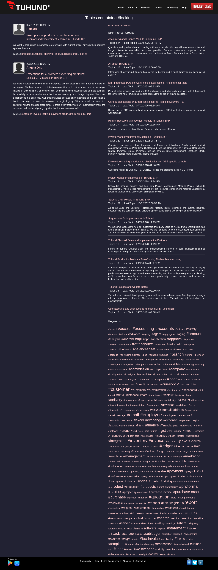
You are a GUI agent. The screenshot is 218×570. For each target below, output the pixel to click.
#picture (158, 476)
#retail (182, 508)
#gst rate (137, 430)
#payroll (190, 471)
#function (198, 425)
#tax (178, 539)
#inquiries (161, 435)
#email (133, 414)
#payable (160, 471)
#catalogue (114, 364)
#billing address (132, 354)
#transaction (163, 544)
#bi (121, 354)
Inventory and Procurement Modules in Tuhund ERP (55, 39)
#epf (189, 415)
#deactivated (155, 395)
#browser (199, 354)
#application (158, 339)
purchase (37, 54)
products (26, 54)
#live (117, 451)
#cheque (167, 364)
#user (118, 549)
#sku (129, 528)
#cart (188, 359)
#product (115, 486)
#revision (124, 513)
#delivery (115, 400)
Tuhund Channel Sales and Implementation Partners (137, 240)
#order (195, 466)
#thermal (129, 544)
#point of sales (177, 476)
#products (148, 487)
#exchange (153, 420)
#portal (198, 476)
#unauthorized (181, 544)
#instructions (192, 435)
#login (161, 451)
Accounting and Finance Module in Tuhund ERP (135, 39)
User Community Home (119, 25)
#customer (119, 389)
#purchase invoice (160, 492)
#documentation (136, 405)
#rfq (132, 513)
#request (126, 507)
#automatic (174, 344)
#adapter (113, 334)
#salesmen (115, 518)
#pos (111, 481)
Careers (158, 7)
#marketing (191, 456)
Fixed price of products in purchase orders (52, 35)
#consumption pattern (164, 374)
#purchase (117, 497)
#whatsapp (131, 554)
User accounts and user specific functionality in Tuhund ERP (142, 308)
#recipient (129, 503)
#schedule (140, 518)
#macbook (197, 451)
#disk (111, 405)
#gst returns (151, 431)
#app (146, 339)
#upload (195, 544)
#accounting (143, 328)
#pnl (166, 476)
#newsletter (194, 461)
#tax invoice (150, 539)
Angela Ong (34, 67)
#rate (173, 497)
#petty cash (147, 476)
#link (110, 451)
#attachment (124, 344)
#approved (189, 339)
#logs (178, 451)
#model (170, 461)
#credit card (114, 384)
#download (167, 404)
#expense (170, 420)
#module (180, 461)
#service (135, 523)
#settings (170, 523)
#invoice (156, 440)
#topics (139, 544)
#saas (149, 513)
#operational (183, 466)
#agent (156, 334)
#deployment (130, 400)
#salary (164, 513)
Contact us (140, 561)
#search (163, 518)
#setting (160, 523)
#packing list (136, 471)
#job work (184, 441)
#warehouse (184, 549)
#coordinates (146, 379)
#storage (127, 533)
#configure (129, 374)
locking (83, 54)
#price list (130, 481)
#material (136, 461)
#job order (171, 441)
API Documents (111, 561)
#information (147, 435)
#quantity (142, 497)
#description (160, 400)
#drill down (181, 405)
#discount (184, 400)
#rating (181, 497)
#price (143, 481)
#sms (136, 528)
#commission (139, 369)
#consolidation (144, 374)
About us (127, 561)
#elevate (155, 410)
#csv (156, 384)
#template (116, 544)
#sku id (122, 528)
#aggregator (169, 334)
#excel (139, 420)
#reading (190, 497)
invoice (37, 114)
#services (147, 523)
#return (191, 508)
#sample (127, 518)
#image (178, 431)
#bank (177, 349)
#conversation (115, 379)
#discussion (197, 400)
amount (81, 114)
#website (119, 554)
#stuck (138, 534)
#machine (115, 456)
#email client (191, 410)
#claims (178, 364)
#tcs (185, 539)
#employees (169, 415)
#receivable (115, 503)
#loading (125, 451)
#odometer (141, 466)
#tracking (149, 544)
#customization (156, 390)
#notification (115, 466)
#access (124, 329)
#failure (123, 425)
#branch (177, 354)
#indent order (116, 435)
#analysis (114, 339)
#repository (114, 508)
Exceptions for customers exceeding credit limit (55, 74)
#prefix (119, 481)
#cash (195, 359)
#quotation (159, 497)
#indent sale (132, 435)
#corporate (160, 379)
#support (177, 534)
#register (174, 503)
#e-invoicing (142, 410)
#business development (120, 359)
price (57, 54)
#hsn (169, 431)
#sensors (113, 523)
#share (181, 523)
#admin (123, 334)
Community (85, 561)
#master (126, 461)
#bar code (187, 349)
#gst (162, 430)
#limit (196, 446)
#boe (144, 354)
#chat (157, 364)
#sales (191, 513)
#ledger (166, 446)
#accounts (164, 328)
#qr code (131, 497)
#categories (127, 364)
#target (125, 539)
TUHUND (33, 7)
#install (180, 435)
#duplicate (113, 410)
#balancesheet (144, 349)
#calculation (165, 359)
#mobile (160, 461)
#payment (175, 471)
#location (137, 451)
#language (126, 446)
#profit (160, 487)
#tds (191, 539)
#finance (152, 425)
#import (188, 430)
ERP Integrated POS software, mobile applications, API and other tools (147, 82)
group (72, 114)
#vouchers (171, 549)
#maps (167, 456)
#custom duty (186, 384)
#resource (171, 507)
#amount (194, 334)
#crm (150, 384)
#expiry (195, 420)
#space (162, 528)
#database (132, 395)
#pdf (200, 471)
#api (138, 339)
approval (48, 54)
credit (65, 114)
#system (114, 539)
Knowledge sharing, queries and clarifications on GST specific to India (147, 161)
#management (134, 456)
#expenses (184, 420)
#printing (166, 481)
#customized (173, 390)
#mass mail (114, 461)
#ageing (146, 334)
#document (121, 405)
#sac (155, 513)
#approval (174, 339)
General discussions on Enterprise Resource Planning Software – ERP (147, 101)
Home (121, 7)
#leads (136, 446)
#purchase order (186, 492)
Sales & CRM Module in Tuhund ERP (47, 78)
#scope (152, 518)
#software (148, 528)
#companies (158, 369)
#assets (112, 344)
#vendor (147, 549)
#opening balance (166, 466)
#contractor (183, 374)
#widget (143, 554)
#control (195, 374)
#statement (176, 528)
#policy (190, 476)
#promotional (141, 492)
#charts (149, 364)
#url (110, 549)
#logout (170, 451)
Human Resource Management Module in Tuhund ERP (139, 120)
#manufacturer (154, 456)
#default (168, 395)
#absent (112, 329)
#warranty (197, 549)
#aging (181, 334)
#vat (137, 549)
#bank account (164, 349)
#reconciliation (158, 503)
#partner (148, 471)
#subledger (151, 534)
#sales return (177, 513)
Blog (97, 561)
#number (129, 466)
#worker (153, 554)
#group (125, 430)
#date (143, 395)
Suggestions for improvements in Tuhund (131, 218)
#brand (189, 354)
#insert (171, 435)
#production (131, 486)
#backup (112, 349)
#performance (117, 476)
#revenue (113, 513)
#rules (140, 513)
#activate (180, 329)
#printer (154, 481)
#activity (191, 329)
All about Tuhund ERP (120, 63)
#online (152, 466)
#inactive (199, 431)
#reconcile (141, 503)
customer (26, 114)
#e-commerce (127, 410)
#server (124, 523)
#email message (116, 415)
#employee (151, 414)
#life (188, 446)
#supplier (166, 534)
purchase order (69, 54)
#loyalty (187, 451)
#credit (140, 384)
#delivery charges (184, 395)
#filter (131, 425)
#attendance (142, 344)
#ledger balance (149, 446)
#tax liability (167, 539)
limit (89, 114)
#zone (163, 554)
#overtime (123, 471)
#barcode (113, 354)
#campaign (178, 359)
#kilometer (113, 446)
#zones (171, 554)
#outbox (112, 471)
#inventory (137, 440)
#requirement (142, 507)
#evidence (127, 420)
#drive (191, 405)
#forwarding (186, 425)
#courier (196, 379)
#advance (134, 334)
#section (175, 518)
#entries (181, 415)
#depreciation (145, 400)
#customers (138, 390)
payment (56, 114)
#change (139, 364)
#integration (117, 441)
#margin (177, 456)
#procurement (191, 481)
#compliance (192, 369)
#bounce (163, 354)
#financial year (169, 425)
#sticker (192, 528)
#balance (125, 349)
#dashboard (189, 390)
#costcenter (184, 379)
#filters (139, 425)
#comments (121, 369)
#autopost (189, 344)
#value (128, 549)
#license (179, 446)
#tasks (135, 539)
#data (120, 395)
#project (127, 492)
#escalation (114, 420)
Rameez (31, 28)
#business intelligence (146, 359)
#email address (173, 410)
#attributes (159, 344)
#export (113, 425)
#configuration (115, 374)
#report (189, 502)
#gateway (113, 431)
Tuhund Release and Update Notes (128, 287)
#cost (172, 379)
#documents (152, 405)
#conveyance (131, 379)
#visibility (159, 549)
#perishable (133, 476)
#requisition (158, 508)
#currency (168, 384)
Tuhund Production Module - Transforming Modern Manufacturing (144, 259)
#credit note (128, 384)
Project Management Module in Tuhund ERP (133, 177)
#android (127, 339)
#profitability (171, 487)
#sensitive (198, 518)
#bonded (153, 354)
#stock (114, 533)
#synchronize (190, 534)
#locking (150, 451)
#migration (148, 461)
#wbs (111, 554)
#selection (186, 518)
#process (178, 481)
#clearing (189, 364)
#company (177, 369)
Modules (145, 7)
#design (172, 400)
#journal (196, 441)
